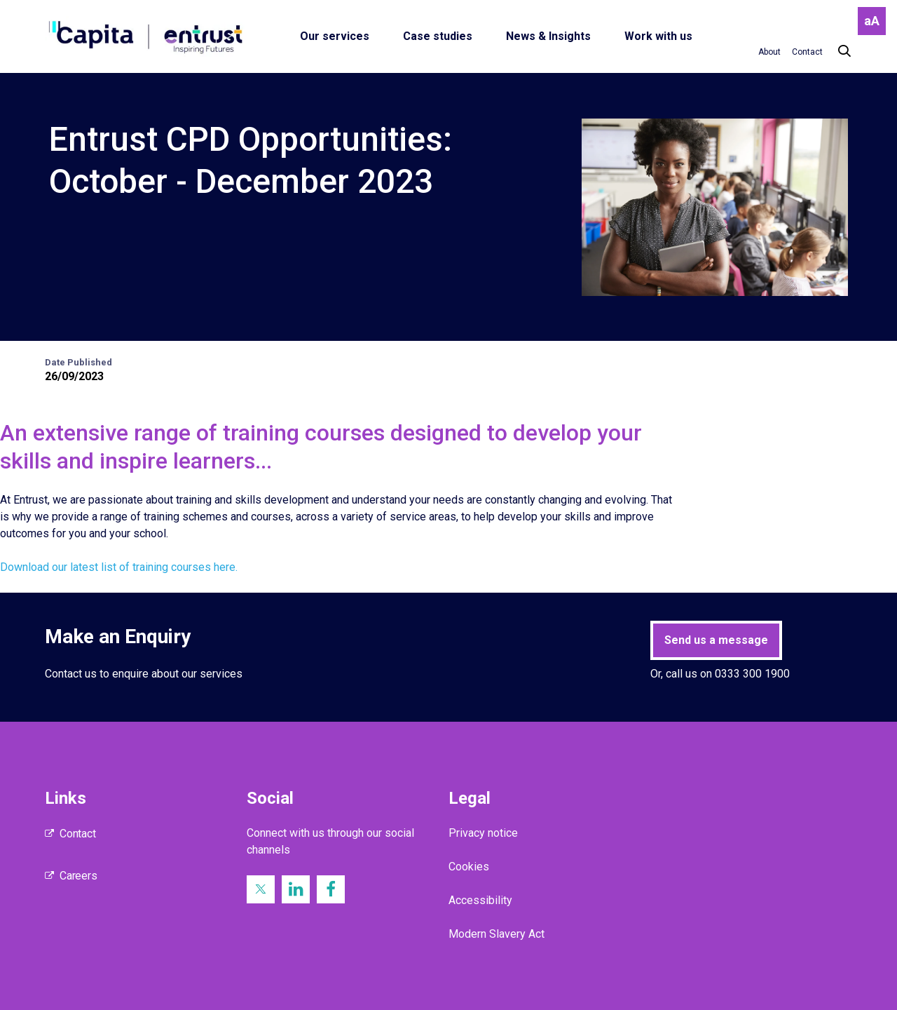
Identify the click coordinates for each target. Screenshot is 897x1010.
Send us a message (716, 640)
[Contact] (807, 52)
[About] (769, 52)
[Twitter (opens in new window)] (261, 889)
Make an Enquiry (118, 636)
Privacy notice (483, 833)
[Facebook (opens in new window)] (331, 889)
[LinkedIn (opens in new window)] (296, 889)
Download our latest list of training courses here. (119, 567)
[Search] (837, 52)
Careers (78, 875)
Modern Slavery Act (496, 934)
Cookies (468, 866)
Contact (78, 833)
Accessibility (480, 900)
